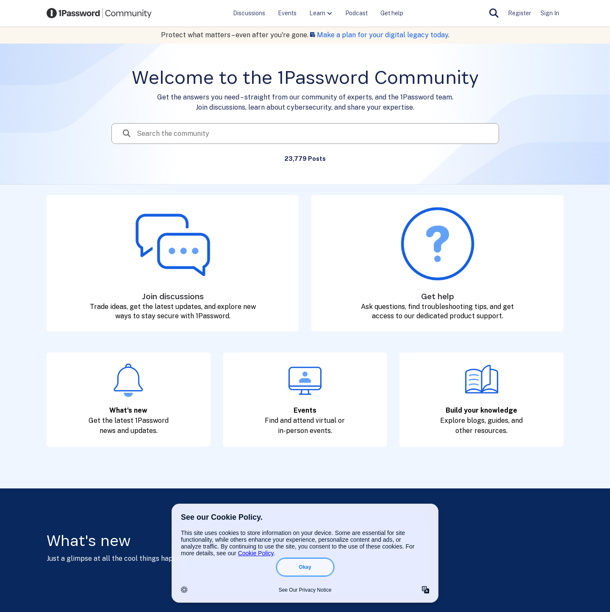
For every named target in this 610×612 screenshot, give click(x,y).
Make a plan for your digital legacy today (382, 35)
